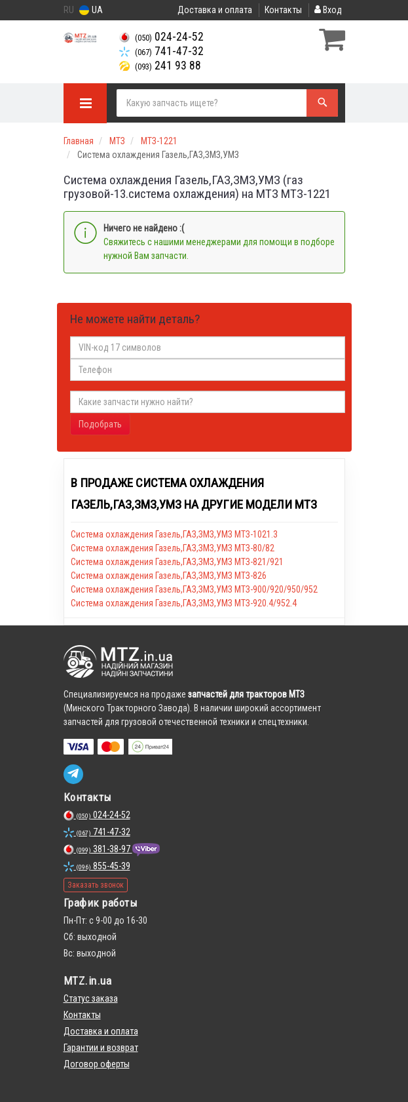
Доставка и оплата (214, 10)
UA (91, 10)
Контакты (283, 10)
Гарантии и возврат (101, 1047)
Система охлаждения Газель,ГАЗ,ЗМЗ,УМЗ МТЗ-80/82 (172, 548)
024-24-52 (161, 36)
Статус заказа (91, 998)
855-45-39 (97, 866)
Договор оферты (97, 1064)
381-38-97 (98, 849)
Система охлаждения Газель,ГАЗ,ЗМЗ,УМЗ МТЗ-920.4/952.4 (184, 603)
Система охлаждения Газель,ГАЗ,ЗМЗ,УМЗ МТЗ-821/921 (177, 562)
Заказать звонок (95, 885)
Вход (328, 10)
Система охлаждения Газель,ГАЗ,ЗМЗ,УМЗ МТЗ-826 (169, 575)
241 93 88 (160, 65)
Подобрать (100, 424)
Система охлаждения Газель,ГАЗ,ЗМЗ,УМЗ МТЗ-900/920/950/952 (194, 589)
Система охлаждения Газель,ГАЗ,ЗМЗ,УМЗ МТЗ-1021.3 (174, 534)
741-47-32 (161, 51)
